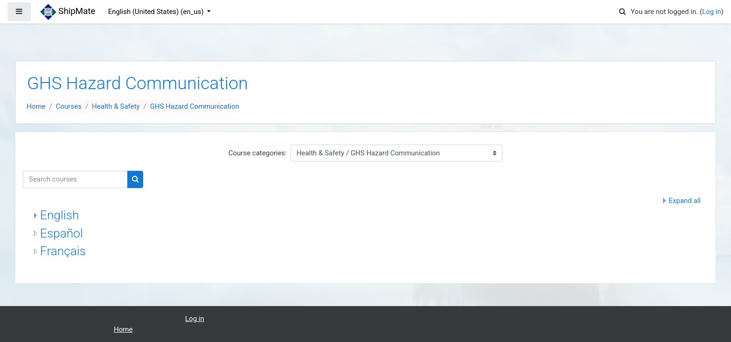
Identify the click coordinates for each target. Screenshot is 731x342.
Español (61, 233)
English (59, 215)
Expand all (685, 200)
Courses (69, 106)
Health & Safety (115, 106)
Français (63, 251)
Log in (711, 11)
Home (36, 106)
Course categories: (257, 153)
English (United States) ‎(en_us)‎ (157, 11)
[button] (623, 12)
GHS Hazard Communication (194, 106)
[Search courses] (75, 179)
